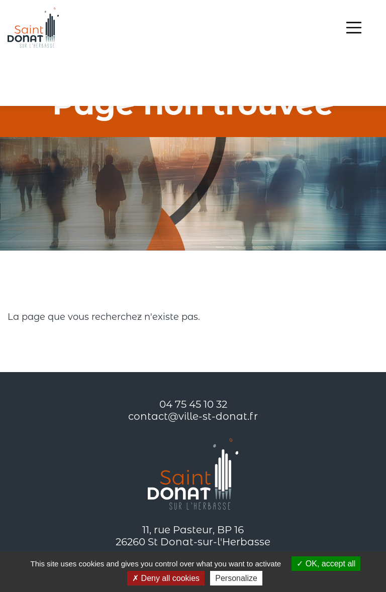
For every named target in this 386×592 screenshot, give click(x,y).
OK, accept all (326, 563)
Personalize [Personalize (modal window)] (236, 578)
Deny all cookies (166, 578)
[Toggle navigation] (354, 28)
